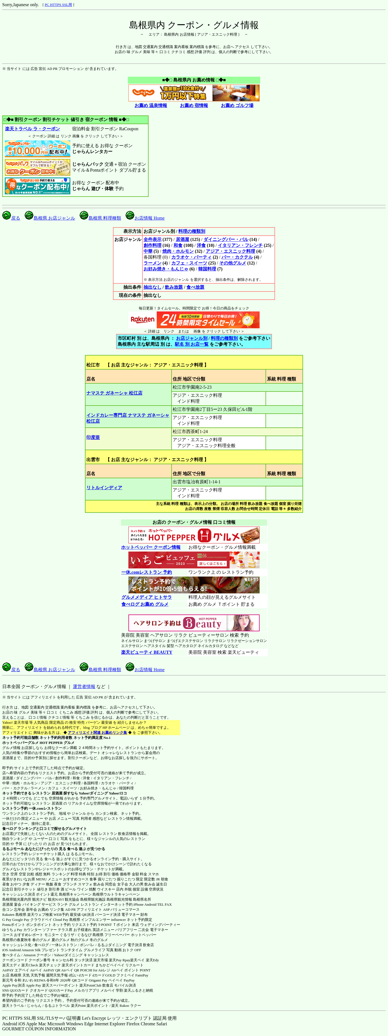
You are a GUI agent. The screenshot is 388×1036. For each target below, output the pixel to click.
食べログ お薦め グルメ (144, 604)
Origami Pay (98, 980)
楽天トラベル (13, 1005)
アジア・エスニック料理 (230, 251)
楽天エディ (11, 965)
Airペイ (36, 970)
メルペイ (107, 990)
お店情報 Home (145, 218)
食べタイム (11, 955)
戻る (11, 218)
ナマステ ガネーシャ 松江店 (114, 393)
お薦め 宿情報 (194, 105)
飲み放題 (174, 287)
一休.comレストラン (45, 808)
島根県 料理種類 (100, 218)
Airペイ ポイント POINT (131, 970)
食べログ (9, 828)
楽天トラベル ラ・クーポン (32, 128)
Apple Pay (33, 985)
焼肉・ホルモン (178, 251)
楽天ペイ (137, 960)
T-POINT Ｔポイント (114, 925)
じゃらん (34, 1005)
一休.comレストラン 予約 (146, 572)
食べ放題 (195, 287)
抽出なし (152, 287)
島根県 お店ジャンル (50, 218)
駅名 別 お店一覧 (192, 344)
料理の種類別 (191, 231)
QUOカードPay (61, 990)
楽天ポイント (97, 1005)
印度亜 (93, 437)
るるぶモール (13, 849)
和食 (178, 245)
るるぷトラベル (57, 1005)
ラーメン (152, 263)
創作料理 (152, 245)
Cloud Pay (60, 919)
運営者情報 (84, 686)
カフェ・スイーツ (189, 263)
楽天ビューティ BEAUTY (146, 652)
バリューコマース (125, 909)
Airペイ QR (70, 970)
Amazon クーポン (37, 955)
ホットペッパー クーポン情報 (151, 547)
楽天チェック (50, 965)
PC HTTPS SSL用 (58, 5)
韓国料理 (207, 269)
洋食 (201, 245)
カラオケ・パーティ (191, 257)
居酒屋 (182, 239)
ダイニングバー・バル (226, 239)
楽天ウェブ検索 (40, 914)
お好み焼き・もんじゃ (166, 269)
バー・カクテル (237, 257)
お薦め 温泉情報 (151, 105)
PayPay (129, 980)
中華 (148, 251)
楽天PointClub (90, 985)
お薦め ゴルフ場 (237, 105)
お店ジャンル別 (191, 338)
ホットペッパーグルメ (20, 743)
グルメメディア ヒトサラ (146, 597)
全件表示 (152, 239)
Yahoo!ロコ (118, 793)
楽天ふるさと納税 (138, 990)
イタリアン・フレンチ (240, 245)
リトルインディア (104, 487)
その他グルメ (232, 263)
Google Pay (20, 919)
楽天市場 (100, 960)
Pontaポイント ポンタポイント (27, 925)
